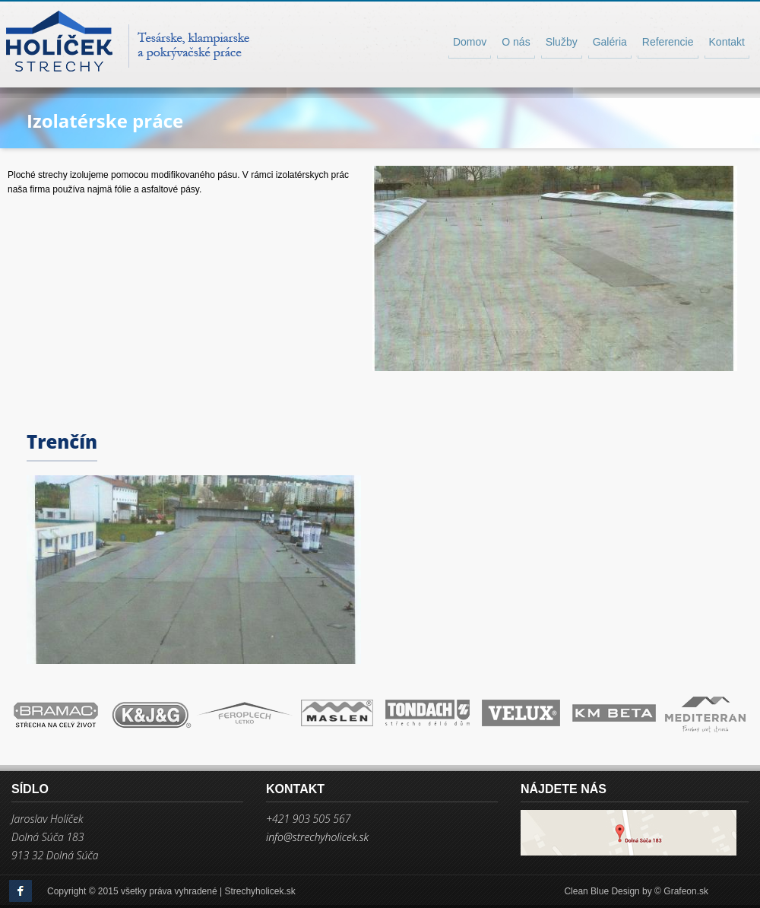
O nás (516, 42)
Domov (469, 42)
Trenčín (62, 441)
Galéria (610, 42)
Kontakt (727, 42)
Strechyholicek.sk (259, 891)
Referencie (668, 42)
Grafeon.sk (685, 891)
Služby (562, 42)
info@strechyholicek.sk (317, 837)
